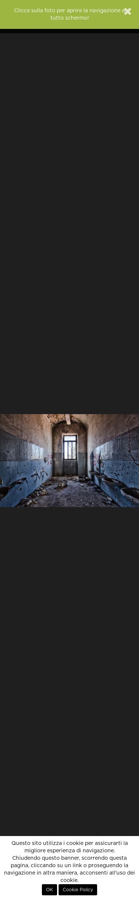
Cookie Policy (78, 890)
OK (49, 890)
